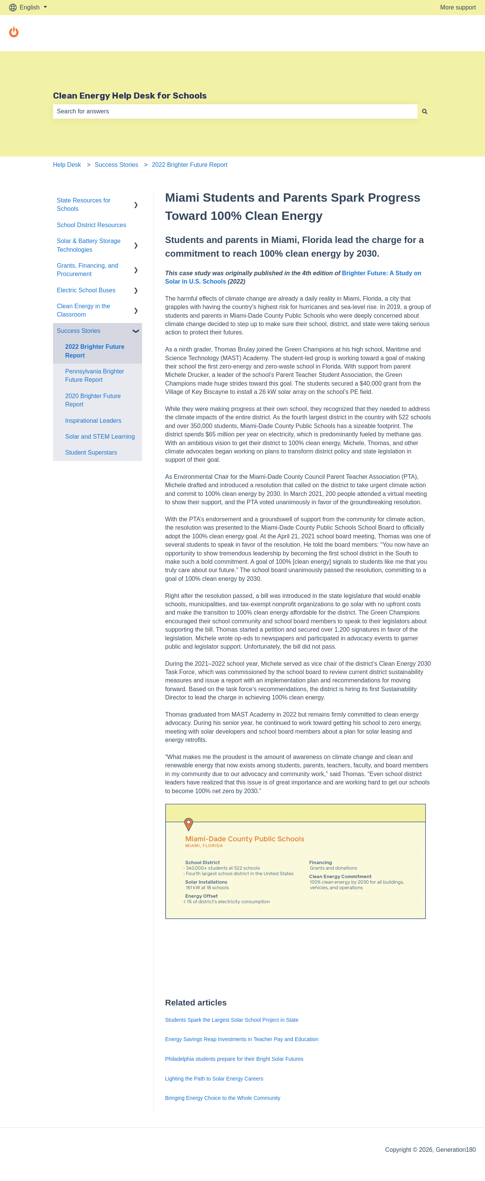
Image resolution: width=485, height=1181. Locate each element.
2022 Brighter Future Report (189, 165)
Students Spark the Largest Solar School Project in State (232, 1020)
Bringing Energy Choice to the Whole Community (222, 1098)
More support (458, 7)
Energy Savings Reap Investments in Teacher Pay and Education (241, 1039)
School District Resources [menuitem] (91, 225)
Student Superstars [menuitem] (91, 452)
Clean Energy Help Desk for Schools (130, 95)
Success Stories (116, 165)
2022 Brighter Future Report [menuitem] (94, 350)
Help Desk (67, 165)
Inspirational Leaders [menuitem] (93, 420)
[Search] (425, 111)
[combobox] (235, 111)
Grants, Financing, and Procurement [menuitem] (87, 269)
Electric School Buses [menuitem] (86, 290)
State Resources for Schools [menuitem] (83, 204)
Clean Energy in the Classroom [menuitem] (83, 310)
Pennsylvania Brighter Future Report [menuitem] (94, 375)
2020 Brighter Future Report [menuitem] (93, 400)
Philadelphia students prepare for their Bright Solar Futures (234, 1059)
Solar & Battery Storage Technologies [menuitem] (88, 245)
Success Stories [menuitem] (78, 331)
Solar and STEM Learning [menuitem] (100, 436)
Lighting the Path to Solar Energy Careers (214, 1079)
